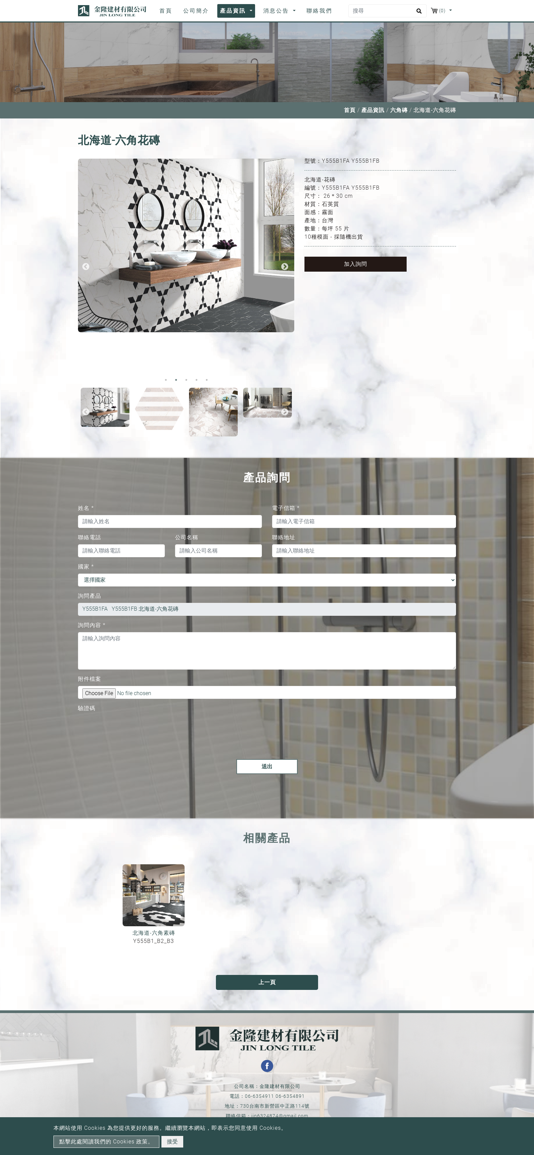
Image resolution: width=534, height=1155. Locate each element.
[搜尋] (387, 10)
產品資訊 (372, 110)
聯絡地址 (283, 537)
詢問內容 (92, 625)
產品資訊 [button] (234, 10)
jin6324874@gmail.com (279, 1116)
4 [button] (196, 379)
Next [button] (285, 267)
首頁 (167, 10)
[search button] (418, 13)
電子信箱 (286, 508)
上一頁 (267, 982)
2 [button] (176, 379)
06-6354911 (259, 1096)
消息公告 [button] (277, 10)
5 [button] (206, 379)
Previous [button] (86, 267)
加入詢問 (355, 264)
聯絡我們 (319, 10)
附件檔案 (89, 679)
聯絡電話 (89, 537)
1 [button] (165, 379)
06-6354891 (290, 1096)
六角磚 (399, 110)
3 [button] (186, 379)
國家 (86, 566)
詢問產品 (89, 596)
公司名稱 (186, 537)
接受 (172, 1141)
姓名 (86, 508)
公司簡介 (196, 10)
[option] (186, 245)
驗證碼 (86, 708)
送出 (267, 766)
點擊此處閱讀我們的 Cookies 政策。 (106, 1141)
